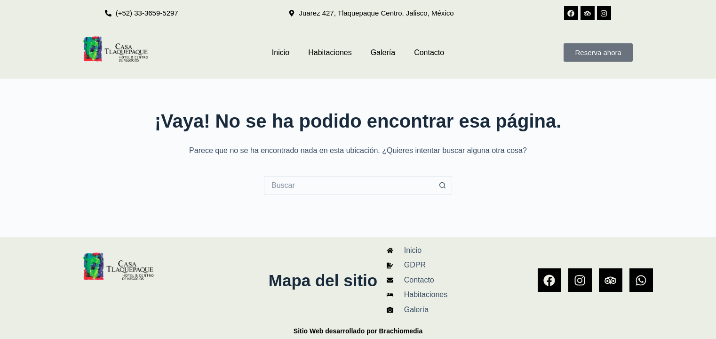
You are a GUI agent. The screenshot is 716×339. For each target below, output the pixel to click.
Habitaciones (330, 52)
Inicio (280, 52)
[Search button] (442, 185)
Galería (383, 52)
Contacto (429, 52)
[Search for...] (348, 185)
